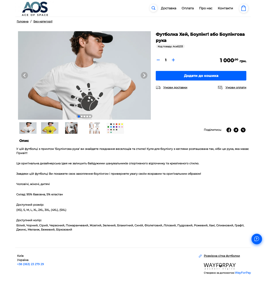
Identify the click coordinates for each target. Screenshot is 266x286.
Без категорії (42, 21)
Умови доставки (175, 87)
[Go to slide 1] (79, 116)
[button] (28, 128)
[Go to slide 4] (87, 116)
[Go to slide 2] (81, 116)
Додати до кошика (201, 76)
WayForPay (243, 272)
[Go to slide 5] (90, 116)
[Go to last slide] (24, 75)
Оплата (188, 8)
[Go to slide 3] (84, 116)
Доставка (168, 8)
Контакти (225, 8)
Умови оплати (235, 87)
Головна (22, 21)
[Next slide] (144, 75)
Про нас (205, 8)
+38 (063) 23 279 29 (30, 264)
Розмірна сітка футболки (222, 256)
